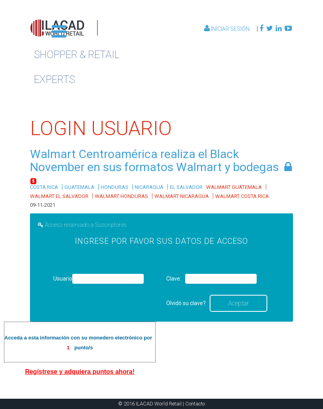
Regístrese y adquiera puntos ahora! (79, 371)
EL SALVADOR (186, 187)
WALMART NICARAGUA (181, 196)
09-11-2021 (42, 205)
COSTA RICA (44, 187)
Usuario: (62, 278)
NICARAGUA (149, 187)
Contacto (195, 404)
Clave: (173, 278)
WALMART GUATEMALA (234, 187)
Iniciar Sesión (227, 29)
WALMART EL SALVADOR (59, 196)
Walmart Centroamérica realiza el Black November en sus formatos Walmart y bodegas (154, 160)
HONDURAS (114, 187)
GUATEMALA (79, 187)
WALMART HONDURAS (121, 196)
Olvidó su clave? (186, 303)
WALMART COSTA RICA (242, 196)
